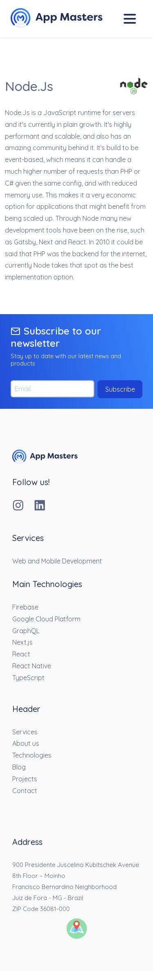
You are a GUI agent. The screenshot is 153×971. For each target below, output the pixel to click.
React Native (31, 666)
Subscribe (120, 389)
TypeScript (28, 678)
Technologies (31, 755)
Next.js (22, 642)
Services (25, 732)
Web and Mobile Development (57, 561)
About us (25, 743)
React (21, 654)
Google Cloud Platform (46, 619)
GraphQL (26, 631)
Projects (24, 779)
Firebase (25, 607)
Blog (19, 767)
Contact (24, 791)
